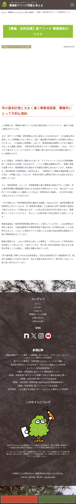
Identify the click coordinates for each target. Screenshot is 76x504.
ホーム (4, 12)
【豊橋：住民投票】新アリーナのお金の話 (38, 379)
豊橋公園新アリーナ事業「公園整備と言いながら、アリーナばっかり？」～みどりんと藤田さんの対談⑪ (38, 356)
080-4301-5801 (50, 477)
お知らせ (38, 311)
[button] (72, 5)
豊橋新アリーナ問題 (38, 314)
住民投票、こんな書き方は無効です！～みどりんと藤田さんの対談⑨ (38, 389)
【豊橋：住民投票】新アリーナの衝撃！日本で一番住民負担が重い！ (38, 375)
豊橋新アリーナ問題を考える (27, 5)
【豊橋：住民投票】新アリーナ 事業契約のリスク (38, 372)
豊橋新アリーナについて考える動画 (20, 12)
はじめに (38, 307)
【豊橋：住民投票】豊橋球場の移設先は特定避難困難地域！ (38, 382)
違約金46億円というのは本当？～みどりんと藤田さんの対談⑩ (38, 365)
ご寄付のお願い (38, 321)
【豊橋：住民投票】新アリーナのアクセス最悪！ (38, 386)
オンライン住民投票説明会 (38, 368)
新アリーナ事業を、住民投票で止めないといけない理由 (38, 361)
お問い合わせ (38, 318)
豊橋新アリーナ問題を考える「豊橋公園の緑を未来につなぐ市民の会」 (38, 473)
